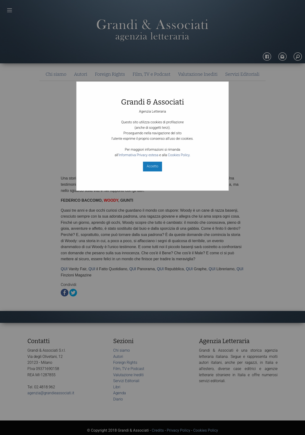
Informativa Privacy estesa (138, 155)
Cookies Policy (179, 155)
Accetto (152, 166)
